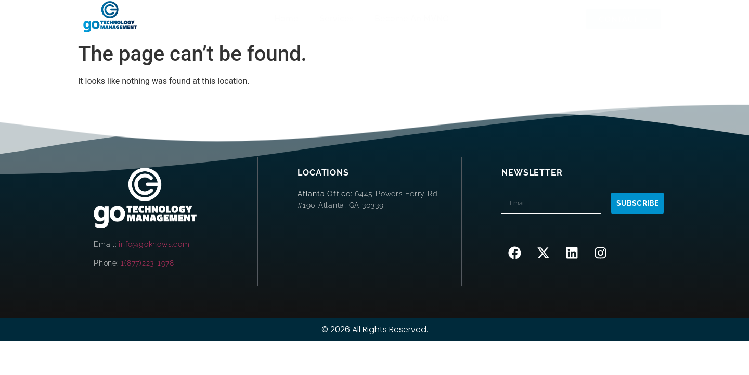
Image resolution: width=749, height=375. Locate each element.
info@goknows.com (154, 244)
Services (336, 18)
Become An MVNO (411, 18)
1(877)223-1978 (147, 263)
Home (286, 18)
